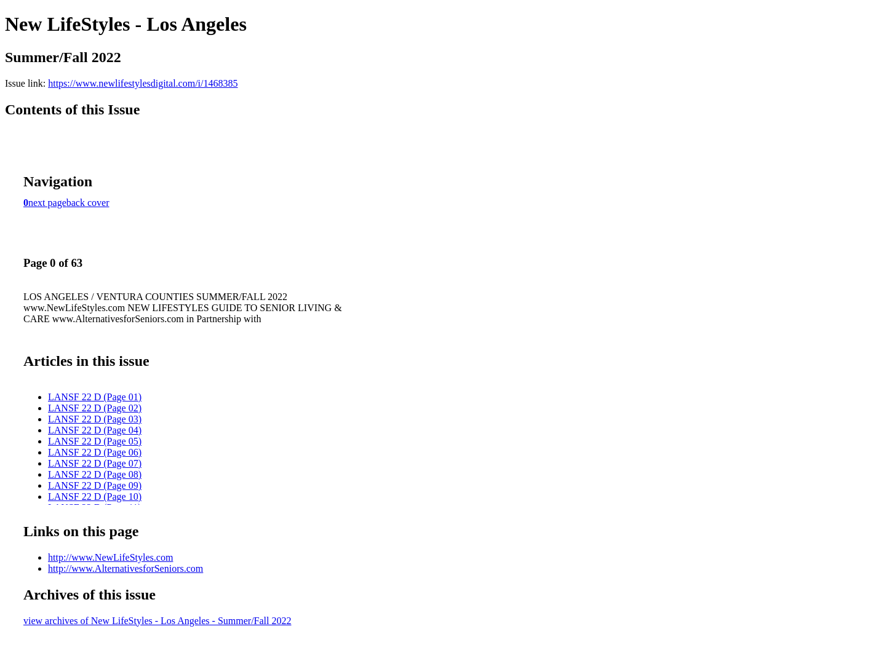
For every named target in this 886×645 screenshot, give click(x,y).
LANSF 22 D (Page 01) (95, 397)
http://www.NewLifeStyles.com (110, 557)
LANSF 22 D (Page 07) (95, 463)
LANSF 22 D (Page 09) (95, 485)
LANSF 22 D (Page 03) (95, 419)
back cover (88, 202)
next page (47, 202)
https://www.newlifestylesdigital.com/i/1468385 (142, 83)
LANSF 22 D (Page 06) (95, 452)
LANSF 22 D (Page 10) (95, 496)
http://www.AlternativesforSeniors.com (125, 568)
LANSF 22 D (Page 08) (95, 474)
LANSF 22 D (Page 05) (95, 441)
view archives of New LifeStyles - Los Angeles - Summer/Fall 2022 (157, 620)
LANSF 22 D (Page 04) (95, 430)
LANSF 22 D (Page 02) (95, 408)
